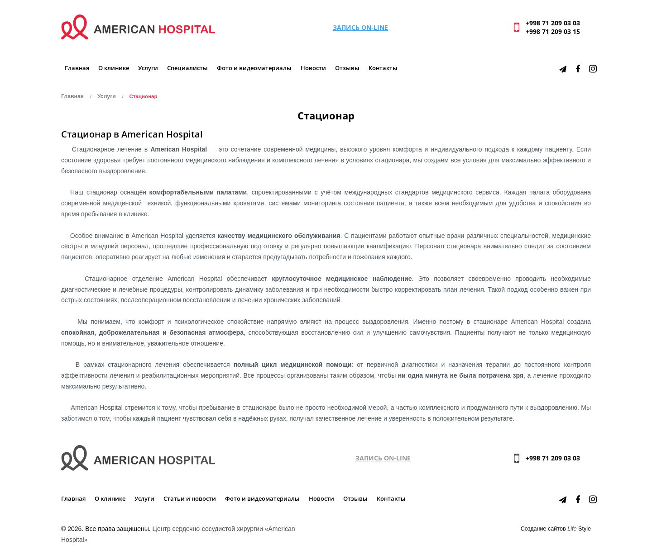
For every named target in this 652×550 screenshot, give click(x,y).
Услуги (148, 68)
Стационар (143, 96)
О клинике (113, 68)
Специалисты (187, 68)
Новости (313, 68)
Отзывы (347, 68)
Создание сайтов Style (556, 529)
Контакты (383, 68)
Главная (77, 68)
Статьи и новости (189, 499)
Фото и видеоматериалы (254, 68)
